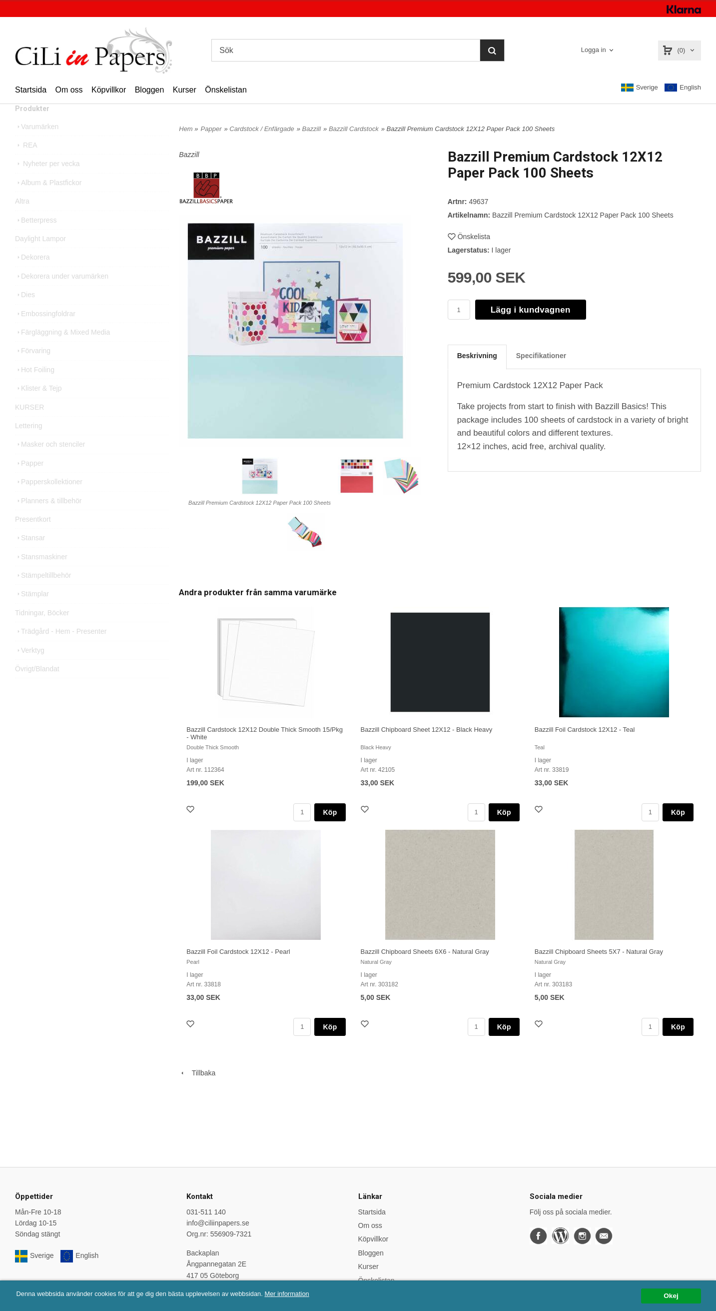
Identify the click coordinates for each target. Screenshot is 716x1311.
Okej (671, 1295)
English (683, 88)
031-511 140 (206, 1212)
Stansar (30, 557)
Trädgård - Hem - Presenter (60, 651)
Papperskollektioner (48, 501)
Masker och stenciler (50, 464)
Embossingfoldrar (45, 333)
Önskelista (469, 237)
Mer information (302, 1293)
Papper (29, 483)
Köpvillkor (108, 90)
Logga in (593, 50)
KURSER (29, 427)
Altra (22, 221)
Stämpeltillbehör (43, 595)
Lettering (28, 445)
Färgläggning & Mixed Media (62, 352)
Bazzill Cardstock (354, 129)
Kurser (184, 90)
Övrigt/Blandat (37, 688)
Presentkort (33, 539)
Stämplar (32, 613)
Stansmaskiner (41, 576)
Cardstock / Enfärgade (261, 129)
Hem (185, 129)
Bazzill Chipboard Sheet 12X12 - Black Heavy (427, 729)
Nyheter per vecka (47, 183)
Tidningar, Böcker (42, 632)
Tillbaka (197, 1073)
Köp (330, 812)
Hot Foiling (34, 389)
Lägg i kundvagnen (531, 310)
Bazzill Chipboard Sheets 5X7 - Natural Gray (599, 951)
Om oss (68, 90)
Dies (25, 314)
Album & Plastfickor (48, 202)
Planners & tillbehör (48, 520)
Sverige (639, 88)
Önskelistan (226, 90)
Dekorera (32, 277)
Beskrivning (477, 356)
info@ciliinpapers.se (217, 1223)
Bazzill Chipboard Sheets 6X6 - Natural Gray (425, 951)
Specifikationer (541, 356)
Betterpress (36, 240)
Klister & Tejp (38, 408)
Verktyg (29, 670)
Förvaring (32, 370)
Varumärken (36, 146)
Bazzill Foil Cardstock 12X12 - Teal (585, 729)
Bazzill (311, 129)
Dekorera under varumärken (61, 296)
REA (26, 165)
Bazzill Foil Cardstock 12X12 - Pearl (238, 951)
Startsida (30, 90)
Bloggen (149, 90)
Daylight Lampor (40, 258)
